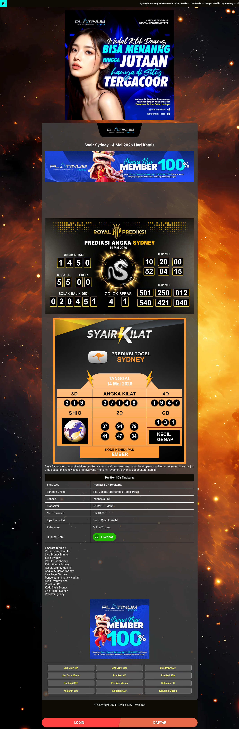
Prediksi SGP (71, 683)
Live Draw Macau (71, 675)
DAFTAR (159, 722)
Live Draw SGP (168, 667)
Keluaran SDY (71, 690)
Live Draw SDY (119, 667)
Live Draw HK (71, 667)
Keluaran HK (168, 683)
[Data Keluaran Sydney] (119, 166)
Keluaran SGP (119, 690)
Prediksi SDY (168, 675)
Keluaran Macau (168, 690)
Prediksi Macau (119, 683)
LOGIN (79, 722)
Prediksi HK (119, 675)
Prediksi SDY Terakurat (107, 484)
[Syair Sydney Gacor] (119, 629)
